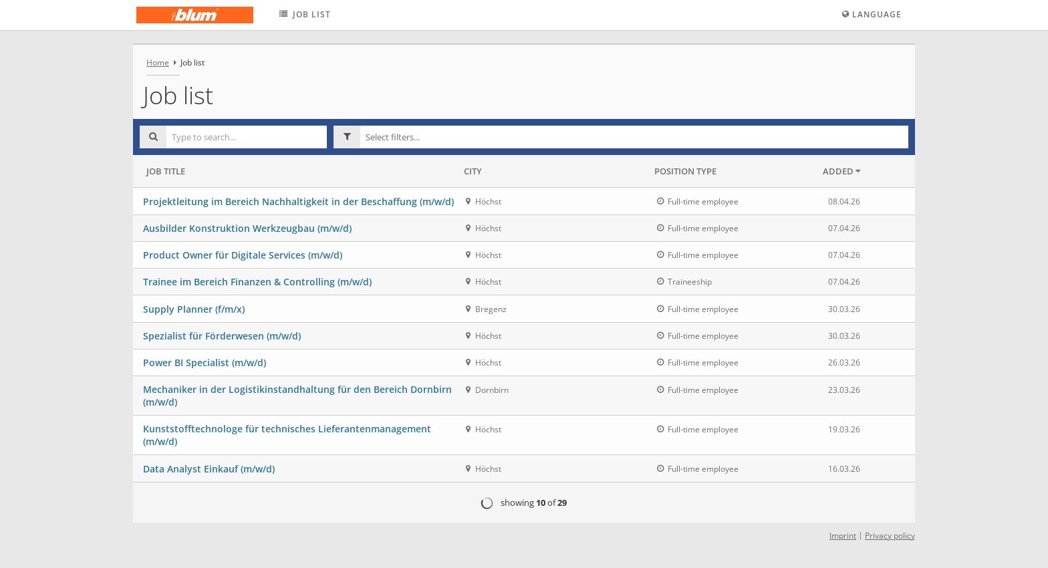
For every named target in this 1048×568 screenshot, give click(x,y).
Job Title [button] (165, 171)
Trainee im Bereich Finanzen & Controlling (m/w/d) (257, 281)
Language (872, 14)
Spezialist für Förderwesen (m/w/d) (222, 335)
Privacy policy (890, 535)
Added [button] (841, 171)
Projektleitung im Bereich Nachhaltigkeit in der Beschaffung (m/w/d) (298, 201)
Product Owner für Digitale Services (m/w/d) (242, 255)
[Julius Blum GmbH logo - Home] (195, 15)
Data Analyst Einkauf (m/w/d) (209, 468)
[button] (634, 137)
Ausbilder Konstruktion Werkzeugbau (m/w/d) (247, 228)
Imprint (842, 535)
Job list (304, 14)
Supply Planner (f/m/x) (194, 309)
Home (157, 62)
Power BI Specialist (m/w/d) (204, 362)
